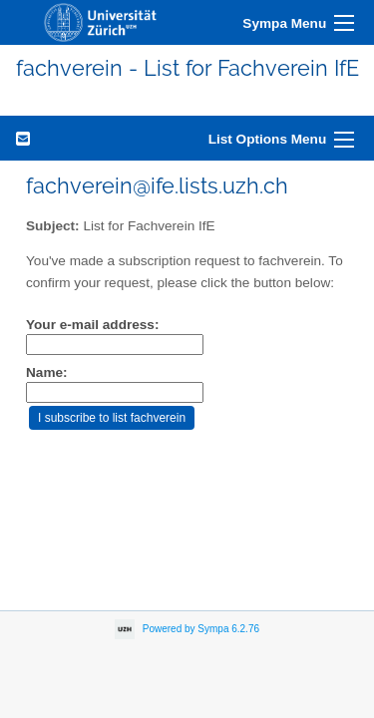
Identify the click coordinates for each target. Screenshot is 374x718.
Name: (47, 372)
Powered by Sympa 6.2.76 (201, 628)
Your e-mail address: (92, 324)
